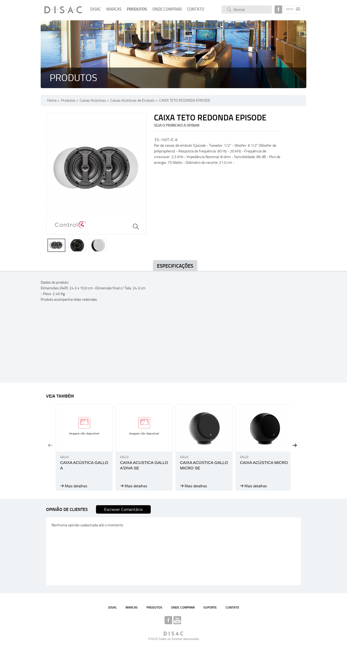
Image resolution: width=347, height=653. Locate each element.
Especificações (175, 266)
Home (52, 100)
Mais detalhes (76, 486)
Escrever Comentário (123, 509)
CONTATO (195, 9)
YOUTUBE (177, 620)
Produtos (68, 100)
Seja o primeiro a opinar (177, 125)
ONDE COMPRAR (167, 9)
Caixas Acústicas (93, 100)
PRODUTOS (137, 9)
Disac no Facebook (278, 9)
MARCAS (113, 9)
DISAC (95, 9)
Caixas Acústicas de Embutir (132, 100)
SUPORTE (210, 607)
